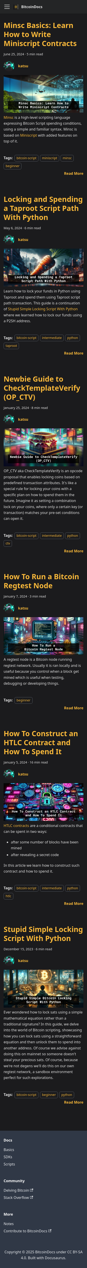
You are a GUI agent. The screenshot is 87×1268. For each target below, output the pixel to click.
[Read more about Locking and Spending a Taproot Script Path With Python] (73, 353)
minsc (67, 158)
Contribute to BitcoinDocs (27, 1230)
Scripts (9, 1164)
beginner (12, 166)
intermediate (52, 338)
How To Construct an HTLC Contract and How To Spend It (41, 742)
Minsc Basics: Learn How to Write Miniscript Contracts (40, 34)
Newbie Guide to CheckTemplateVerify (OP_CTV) (42, 388)
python (72, 338)
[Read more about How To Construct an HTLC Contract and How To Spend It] (73, 903)
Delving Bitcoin (18, 1190)
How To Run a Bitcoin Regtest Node (41, 581)
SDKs (8, 1156)
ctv (8, 543)
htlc (8, 896)
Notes (9, 1223)
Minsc (9, 117)
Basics (9, 1149)
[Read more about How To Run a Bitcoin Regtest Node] (73, 707)
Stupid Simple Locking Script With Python (43, 308)
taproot (11, 345)
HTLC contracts (16, 825)
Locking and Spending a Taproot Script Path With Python (43, 208)
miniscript (49, 158)
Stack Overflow (18, 1197)
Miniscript (28, 135)
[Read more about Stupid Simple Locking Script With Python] (73, 1102)
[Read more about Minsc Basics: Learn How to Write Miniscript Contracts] (73, 173)
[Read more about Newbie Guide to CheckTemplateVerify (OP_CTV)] (73, 551)
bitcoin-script (26, 158)
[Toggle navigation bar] (7, 6)
